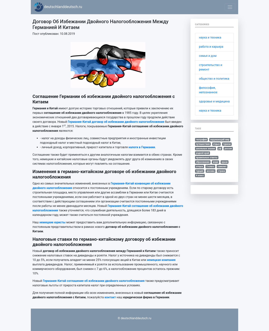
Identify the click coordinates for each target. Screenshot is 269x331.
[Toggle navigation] (230, 7)
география (201, 139)
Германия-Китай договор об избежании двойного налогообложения (116, 122)
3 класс (210, 166)
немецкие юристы (52, 222)
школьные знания (205, 148)
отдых (216, 144)
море (215, 162)
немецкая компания (161, 260)
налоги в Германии (142, 147)
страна (221, 171)
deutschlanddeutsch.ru (58, 7)
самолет (222, 166)
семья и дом (208, 56)
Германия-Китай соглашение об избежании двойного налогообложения (93, 281)
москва (210, 171)
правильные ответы (206, 157)
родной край (202, 153)
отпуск (199, 166)
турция (199, 171)
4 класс (200, 175)
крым (225, 162)
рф (219, 148)
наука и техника (210, 37)
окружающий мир (219, 139)
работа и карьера (211, 46)
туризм (227, 144)
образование (203, 162)
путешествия (203, 144)
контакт (110, 297)
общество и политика (214, 78)
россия (228, 148)
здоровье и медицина (214, 101)
